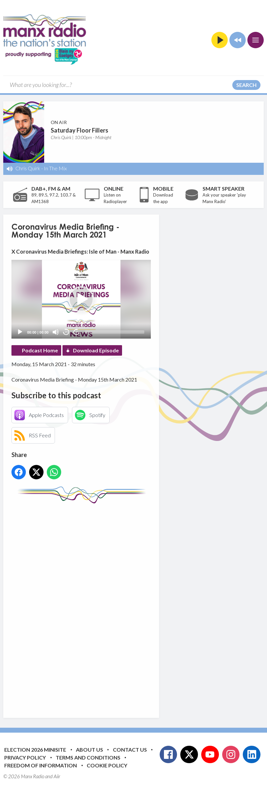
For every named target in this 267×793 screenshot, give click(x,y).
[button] (81, 299)
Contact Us (130, 749)
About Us (89, 749)
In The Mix (55, 168)
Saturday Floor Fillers (79, 130)
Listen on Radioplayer (115, 198)
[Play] (20, 332)
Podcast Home (40, 350)
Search (246, 85)
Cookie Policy (107, 765)
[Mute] (55, 332)
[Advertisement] (134, 605)
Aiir (57, 776)
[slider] (114, 332)
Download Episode (96, 350)
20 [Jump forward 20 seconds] (76, 331)
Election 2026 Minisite (35, 749)
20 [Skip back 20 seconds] (66, 331)
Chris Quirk (27, 168)
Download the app (163, 198)
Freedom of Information (40, 765)
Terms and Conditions (88, 757)
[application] (81, 299)
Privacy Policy (25, 757)
